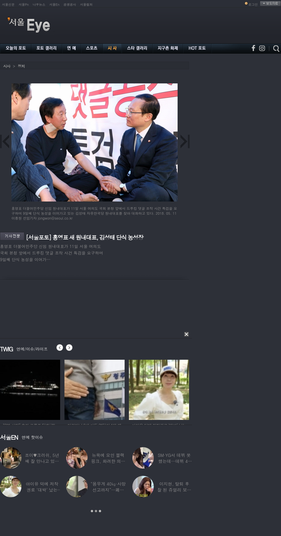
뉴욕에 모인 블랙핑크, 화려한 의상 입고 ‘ (108, 461)
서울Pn (24, 4)
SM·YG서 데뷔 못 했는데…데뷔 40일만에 (174, 461)
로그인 (253, 4)
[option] (30, 389)
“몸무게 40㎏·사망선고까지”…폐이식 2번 (108, 490)
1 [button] (92, 511)
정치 (21, 66)
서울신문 (8, 4)
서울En (54, 4)
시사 (6, 66)
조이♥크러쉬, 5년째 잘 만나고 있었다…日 (42, 461)
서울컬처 (86, 4)
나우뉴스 (39, 4)
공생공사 (70, 4)
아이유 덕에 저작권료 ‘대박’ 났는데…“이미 (42, 490)
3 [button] (100, 511)
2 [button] (96, 511)
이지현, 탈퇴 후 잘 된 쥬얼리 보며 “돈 (174, 490)
